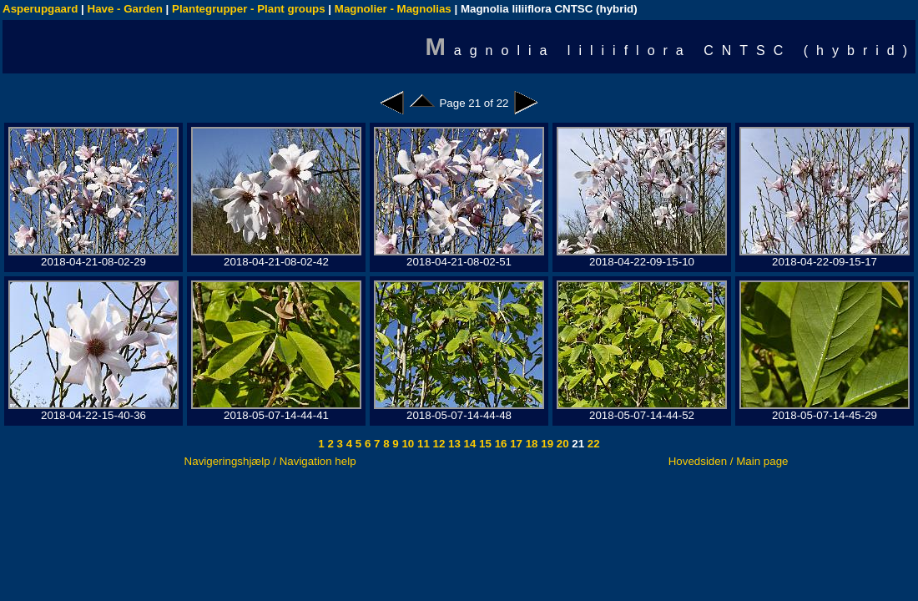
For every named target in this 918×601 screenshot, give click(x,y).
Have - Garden (125, 9)
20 (561, 443)
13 (453, 443)
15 (484, 443)
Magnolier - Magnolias (393, 9)
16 (499, 443)
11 (422, 443)
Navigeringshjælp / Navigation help (270, 461)
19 (546, 443)
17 (514, 443)
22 (592, 443)
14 (469, 443)
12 (438, 443)
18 (530, 443)
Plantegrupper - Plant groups (248, 9)
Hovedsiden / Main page (728, 461)
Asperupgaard (40, 9)
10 (407, 443)
